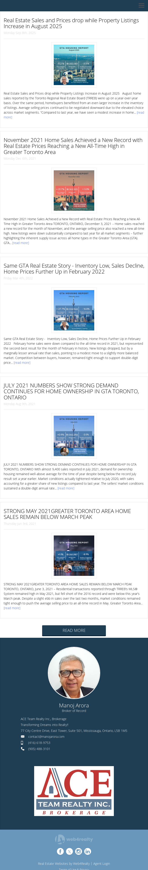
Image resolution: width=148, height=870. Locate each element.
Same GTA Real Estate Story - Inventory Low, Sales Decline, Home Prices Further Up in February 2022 (74, 268)
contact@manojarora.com (46, 736)
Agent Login (101, 863)
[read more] (20, 243)
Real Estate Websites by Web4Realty (64, 863)
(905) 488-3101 (39, 749)
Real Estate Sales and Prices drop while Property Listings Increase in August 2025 (71, 23)
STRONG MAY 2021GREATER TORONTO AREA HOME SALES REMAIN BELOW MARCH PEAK (67, 514)
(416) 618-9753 (39, 742)
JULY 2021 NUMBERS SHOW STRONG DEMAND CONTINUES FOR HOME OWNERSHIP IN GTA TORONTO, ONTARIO (71, 391)
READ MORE (74, 630)
